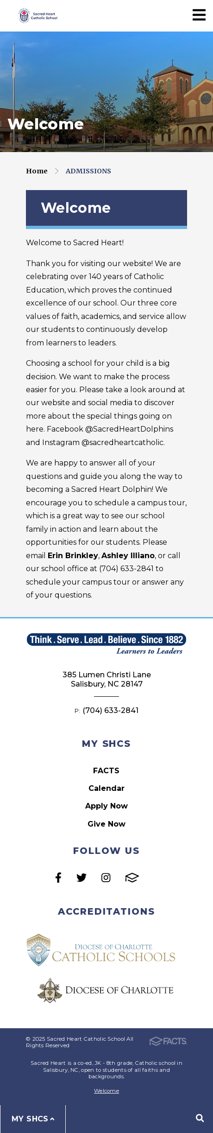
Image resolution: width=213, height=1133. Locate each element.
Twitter (81, 877)
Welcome (106, 1091)
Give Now (106, 824)
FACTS (106, 770)
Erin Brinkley (73, 555)
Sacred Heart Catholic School (37, 15)
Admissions (88, 171)
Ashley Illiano (128, 555)
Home (37, 171)
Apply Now (106, 806)
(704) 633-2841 (110, 710)
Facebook (58, 877)
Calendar (106, 788)
